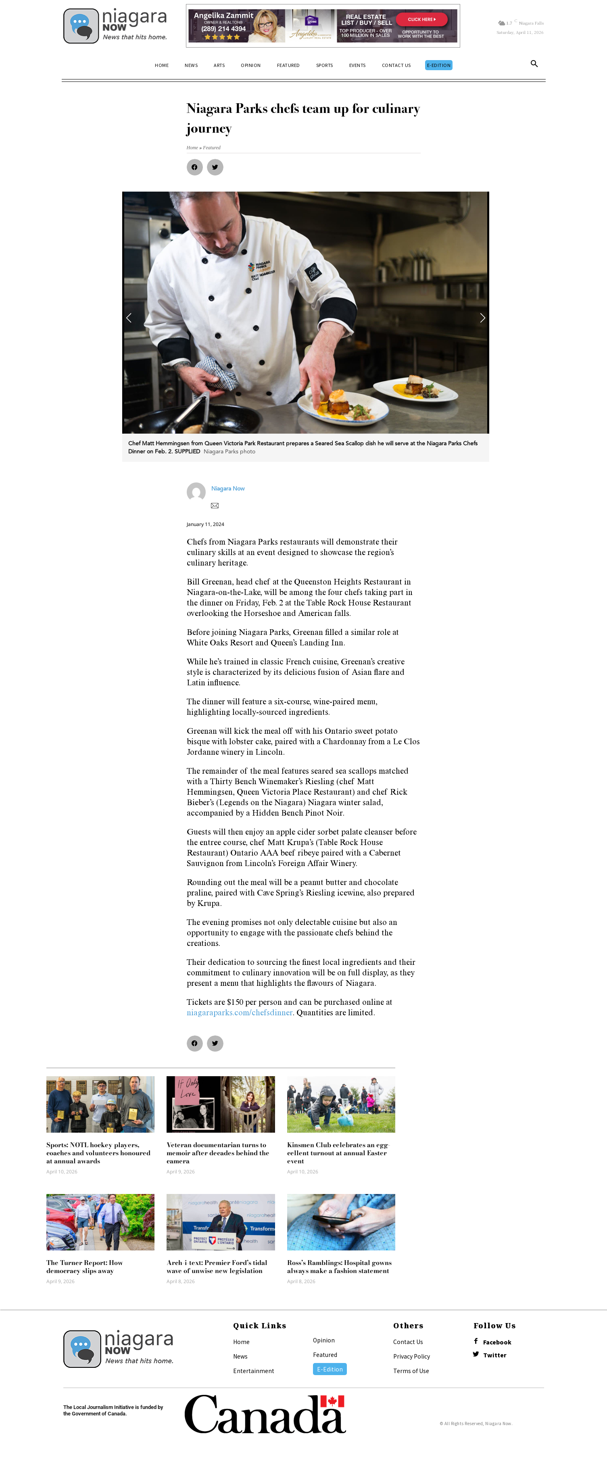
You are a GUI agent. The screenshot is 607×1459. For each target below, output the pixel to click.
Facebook (497, 1342)
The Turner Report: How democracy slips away (84, 1266)
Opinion (324, 1340)
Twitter (495, 1355)
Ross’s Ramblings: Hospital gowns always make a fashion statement (339, 1266)
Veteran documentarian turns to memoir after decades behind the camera (218, 1153)
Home (241, 1342)
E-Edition (330, 1369)
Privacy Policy (411, 1356)
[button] (534, 65)
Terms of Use (411, 1371)
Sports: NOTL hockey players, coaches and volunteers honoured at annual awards (98, 1153)
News (240, 1356)
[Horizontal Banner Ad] (323, 25)
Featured (325, 1354)
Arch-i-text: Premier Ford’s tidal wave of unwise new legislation (217, 1266)
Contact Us (408, 1342)
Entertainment (253, 1371)
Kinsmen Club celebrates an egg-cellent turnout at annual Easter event (338, 1153)
